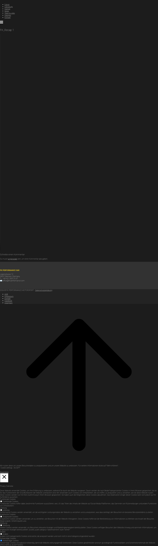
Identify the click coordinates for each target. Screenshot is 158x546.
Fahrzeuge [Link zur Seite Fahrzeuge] (9, 7)
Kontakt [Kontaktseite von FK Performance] (8, 298)
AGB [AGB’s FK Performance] (6, 294)
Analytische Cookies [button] (8, 514)
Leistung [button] (3, 508)
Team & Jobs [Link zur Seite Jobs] (10, 13)
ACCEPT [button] (17, 468)
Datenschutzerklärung (43, 290)
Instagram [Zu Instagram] (9, 303)
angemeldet (12, 259)
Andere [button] (2, 532)
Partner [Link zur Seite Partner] (7, 9)
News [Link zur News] (7, 11)
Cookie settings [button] (7, 468)
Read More (4, 472)
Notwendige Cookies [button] (8, 538)
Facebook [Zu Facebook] (8, 301)
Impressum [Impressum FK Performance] (9, 296)
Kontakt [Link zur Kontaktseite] (8, 17)
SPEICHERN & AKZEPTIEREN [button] (11, 545)
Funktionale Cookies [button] (8, 499)
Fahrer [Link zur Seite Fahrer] (7, 5)
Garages (8, 15)
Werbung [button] (3, 523)
